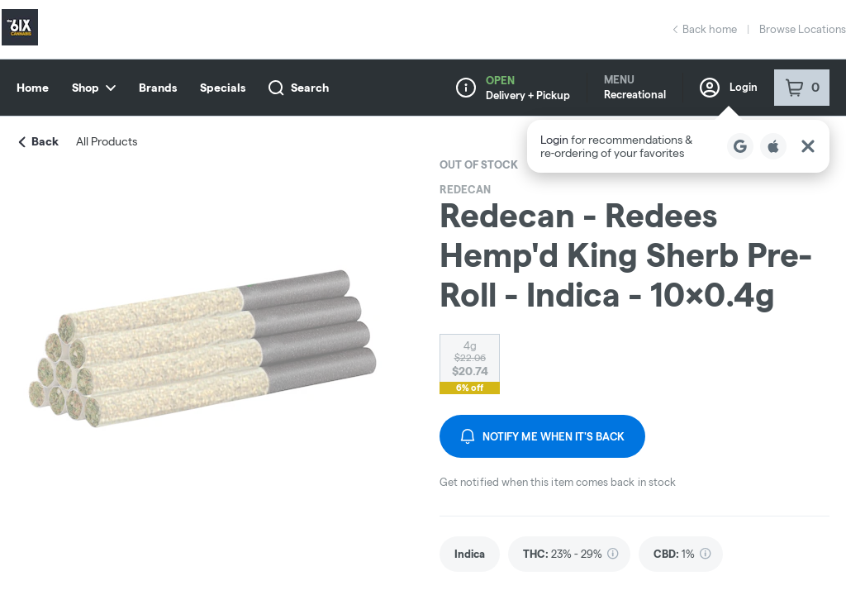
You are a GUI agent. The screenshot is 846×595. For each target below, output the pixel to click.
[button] (678, 146)
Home (33, 87)
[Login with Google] (740, 146)
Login (729, 88)
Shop (94, 87)
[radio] (470, 359)
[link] (470, 554)
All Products (106, 141)
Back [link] (39, 141)
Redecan (465, 189)
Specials (222, 87)
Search (299, 88)
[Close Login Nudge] (808, 146)
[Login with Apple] (773, 146)
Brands (158, 87)
